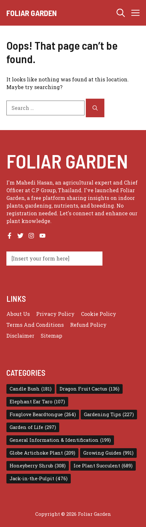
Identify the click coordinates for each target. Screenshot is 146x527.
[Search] (95, 108)
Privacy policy (55, 313)
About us (18, 313)
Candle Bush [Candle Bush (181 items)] (31, 388)
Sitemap (51, 335)
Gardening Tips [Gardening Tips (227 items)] (109, 414)
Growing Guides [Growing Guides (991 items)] (108, 453)
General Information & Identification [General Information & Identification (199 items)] (60, 440)
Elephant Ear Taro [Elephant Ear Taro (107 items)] (37, 401)
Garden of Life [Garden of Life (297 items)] (33, 427)
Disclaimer (20, 335)
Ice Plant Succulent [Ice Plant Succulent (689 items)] (103, 465)
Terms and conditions (35, 324)
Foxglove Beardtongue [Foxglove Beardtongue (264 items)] (43, 414)
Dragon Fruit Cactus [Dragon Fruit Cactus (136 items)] (89, 388)
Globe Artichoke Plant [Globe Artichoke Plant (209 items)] (42, 453)
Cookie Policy (98, 313)
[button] (120, 13)
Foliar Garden (31, 13)
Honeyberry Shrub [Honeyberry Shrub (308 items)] (38, 465)
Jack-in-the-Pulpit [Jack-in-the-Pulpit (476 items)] (39, 478)
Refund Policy (88, 324)
